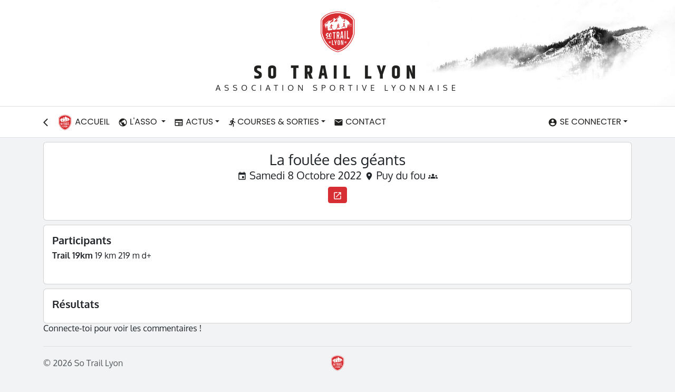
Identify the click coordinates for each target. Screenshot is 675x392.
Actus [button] (193, 122)
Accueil (83, 122)
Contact (360, 122)
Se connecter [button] (584, 122)
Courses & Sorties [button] (273, 122)
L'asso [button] (138, 122)
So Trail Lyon (337, 73)
